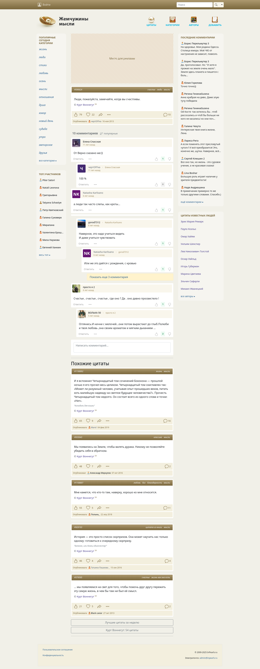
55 (80, 507)
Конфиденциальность (53, 655)
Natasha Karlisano (113, 222)
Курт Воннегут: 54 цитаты (122, 630)
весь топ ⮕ (44, 254)
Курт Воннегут (85, 410)
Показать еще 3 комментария (109, 277)
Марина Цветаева (191, 273)
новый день (46, 121)
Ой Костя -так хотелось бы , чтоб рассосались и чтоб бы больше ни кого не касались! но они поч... (200, 115)
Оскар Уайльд (188, 258)
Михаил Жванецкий (192, 288)
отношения (46, 97)
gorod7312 (123, 252)
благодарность (154, 482)
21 (80, 606)
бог (144, 482)
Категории (172, 18)
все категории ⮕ (48, 160)
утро (42, 137)
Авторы (193, 18)
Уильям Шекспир (190, 243)
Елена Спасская (112, 167)
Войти (44, 4)
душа (42, 105)
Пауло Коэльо (188, 229)
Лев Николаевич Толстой (195, 251)
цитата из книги (154, 527)
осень (42, 81)
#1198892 (78, 371)
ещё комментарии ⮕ (192, 201)
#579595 (78, 577)
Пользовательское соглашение (58, 649)
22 (93, 114)
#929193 (78, 527)
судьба (43, 129)
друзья (43, 153)
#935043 (78, 437)
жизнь (159, 371)
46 (80, 560)
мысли (167, 89)
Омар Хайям (188, 236)
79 (80, 114)
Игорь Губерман (190, 266)
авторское (45, 145)
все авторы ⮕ (188, 296)
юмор (42, 113)
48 (80, 466)
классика (158, 437)
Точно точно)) (188, 86)
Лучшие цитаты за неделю (122, 622)
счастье (151, 89)
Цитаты (151, 18)
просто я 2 (110, 312)
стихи (43, 65)
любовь (137, 482)
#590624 (78, 89)
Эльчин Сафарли (190, 281)
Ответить (78, 158)
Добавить (215, 18)
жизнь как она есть (160, 577)
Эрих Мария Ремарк (192, 221)
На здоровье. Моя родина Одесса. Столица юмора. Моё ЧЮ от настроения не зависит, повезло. (200, 50)
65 (80, 420)
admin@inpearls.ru (208, 658)
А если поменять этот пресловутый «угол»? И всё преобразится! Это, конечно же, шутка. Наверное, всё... (201, 148)
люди (159, 89)
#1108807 (78, 482)
